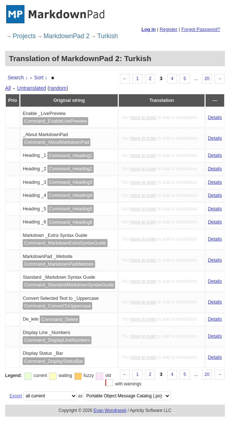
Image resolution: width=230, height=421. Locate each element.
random (57, 88)
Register (169, 29)
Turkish (107, 36)
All (8, 88)
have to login (143, 117)
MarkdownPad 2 (66, 36)
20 (207, 78)
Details (215, 117)
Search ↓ (18, 77)
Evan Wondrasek (110, 410)
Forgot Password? (200, 29)
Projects (24, 36)
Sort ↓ (41, 77)
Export (15, 395)
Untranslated (31, 88)
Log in (148, 29)
